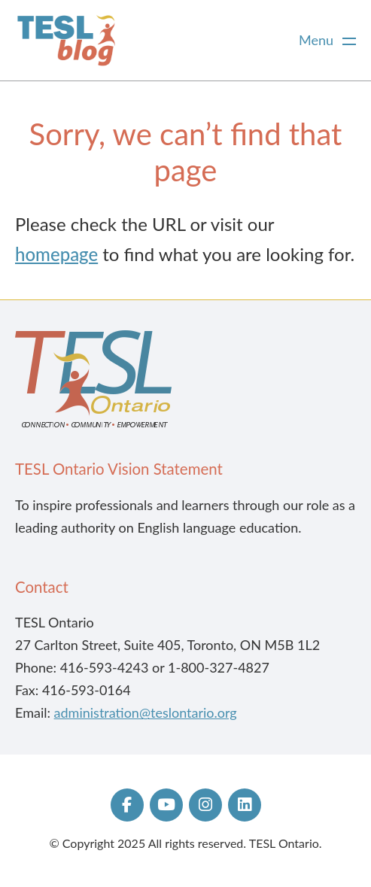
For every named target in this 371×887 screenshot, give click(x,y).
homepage (56, 254)
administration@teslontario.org (145, 712)
